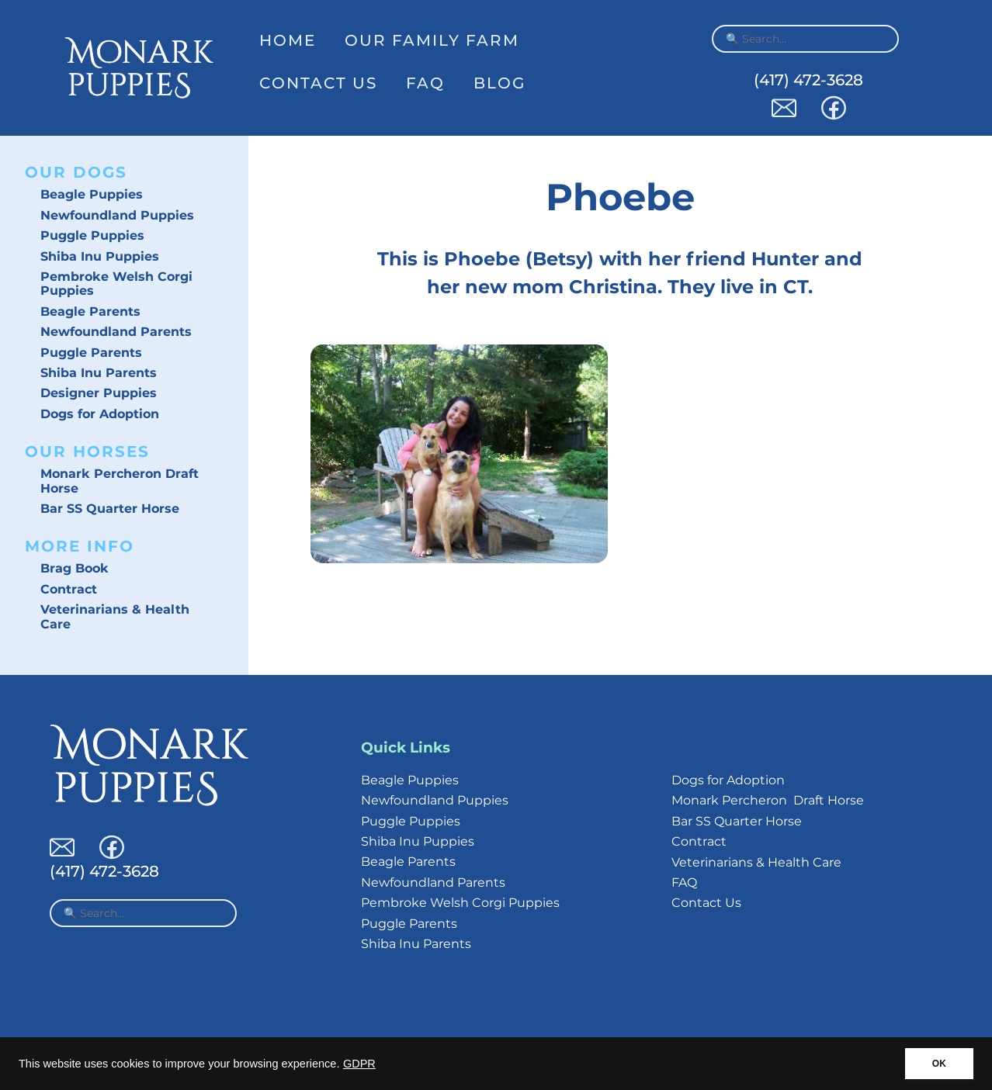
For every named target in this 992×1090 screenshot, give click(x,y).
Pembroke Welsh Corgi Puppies (116, 283)
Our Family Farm (432, 40)
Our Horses (87, 451)
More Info (79, 546)
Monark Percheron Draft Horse (119, 480)
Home (287, 40)
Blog (499, 83)
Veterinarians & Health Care (114, 616)
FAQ (425, 83)
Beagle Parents (90, 311)
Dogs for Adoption (99, 414)
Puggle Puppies (92, 235)
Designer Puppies (98, 393)
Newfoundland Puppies (117, 215)
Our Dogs (76, 172)
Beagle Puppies (91, 194)
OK (939, 1063)
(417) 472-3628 (808, 80)
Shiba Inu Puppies (99, 256)
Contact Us (318, 83)
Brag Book (74, 568)
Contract (68, 589)
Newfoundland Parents (116, 331)
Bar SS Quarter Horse (109, 508)
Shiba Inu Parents (98, 372)
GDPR (359, 1063)
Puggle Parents (91, 352)
